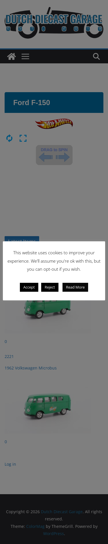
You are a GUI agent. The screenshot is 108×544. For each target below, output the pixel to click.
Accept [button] (29, 287)
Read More (75, 287)
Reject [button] (50, 287)
